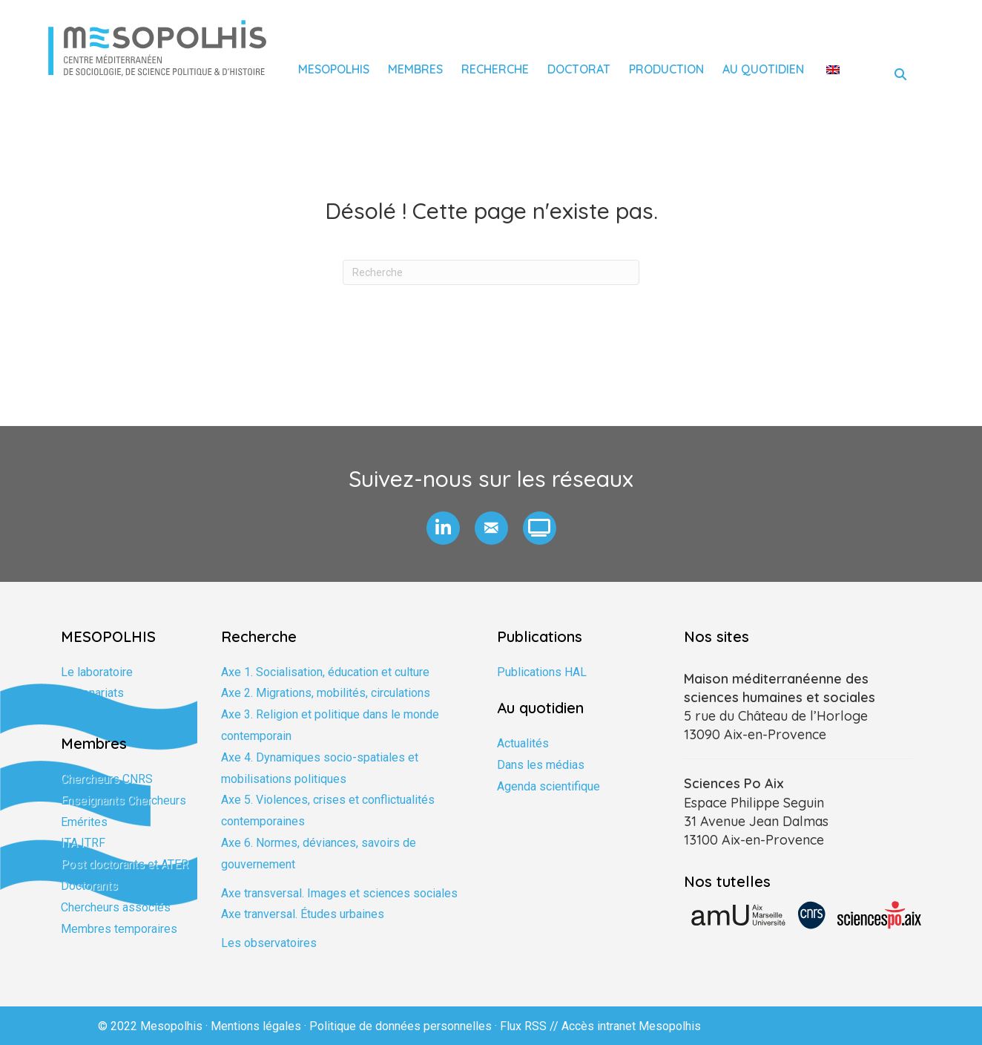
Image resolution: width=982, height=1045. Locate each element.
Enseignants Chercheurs (123, 800)
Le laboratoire (97, 672)
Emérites (84, 822)
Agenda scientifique (548, 786)
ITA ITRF (83, 843)
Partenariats (92, 693)
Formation (87, 714)
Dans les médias (540, 765)
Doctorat (578, 69)
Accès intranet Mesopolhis (631, 1026)
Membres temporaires (119, 929)
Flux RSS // (530, 1026)
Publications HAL (542, 672)
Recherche (495, 69)
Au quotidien (763, 69)
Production (666, 69)
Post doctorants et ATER (124, 864)
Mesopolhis (333, 69)
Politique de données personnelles (400, 1026)
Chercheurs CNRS (107, 779)
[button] (443, 528)
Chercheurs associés (116, 907)
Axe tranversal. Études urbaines (302, 914)
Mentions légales (256, 1026)
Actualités (523, 743)
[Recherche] (491, 272)
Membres (415, 69)
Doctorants (89, 886)
